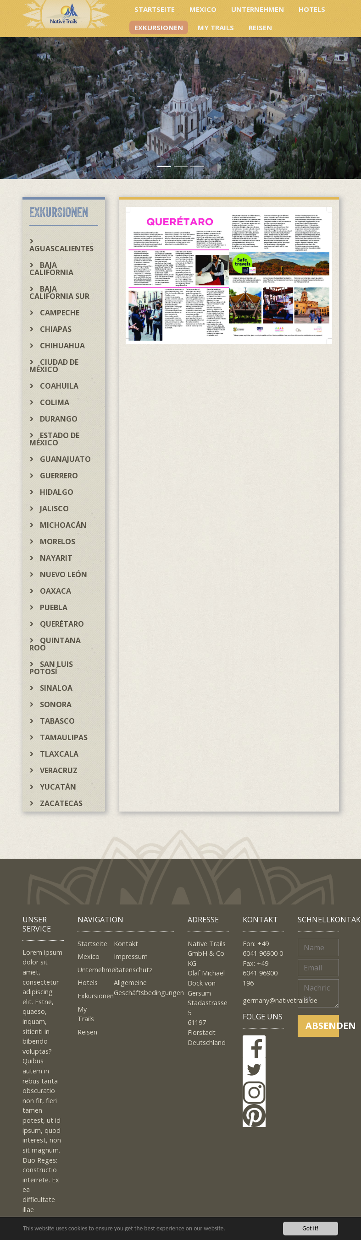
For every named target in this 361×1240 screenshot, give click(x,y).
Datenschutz (133, 969)
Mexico (203, 9)
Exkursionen (158, 27)
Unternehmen (257, 9)
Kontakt (126, 943)
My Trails (216, 27)
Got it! (310, 1228)
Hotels (312, 9)
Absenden (322, 1025)
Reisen (260, 27)
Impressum (131, 956)
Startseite (154, 9)
